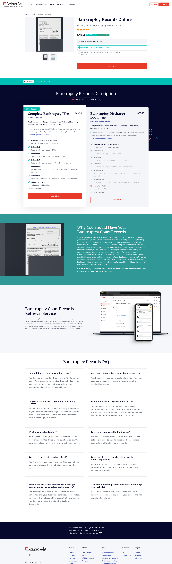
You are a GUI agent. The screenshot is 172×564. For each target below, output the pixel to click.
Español (38, 562)
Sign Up (164, 4)
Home (30, 4)
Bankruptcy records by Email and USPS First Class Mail (113, 54)
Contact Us (126, 555)
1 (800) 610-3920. (96, 528)
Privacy (138, 555)
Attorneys (61, 4)
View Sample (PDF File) (37, 118)
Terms (137, 553)
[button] (86, 29)
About (71, 553)
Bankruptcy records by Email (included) (95, 47)
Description (28, 81)
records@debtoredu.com (39, 135)
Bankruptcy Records (110, 558)
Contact (71, 4)
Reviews (71, 555)
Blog (84, 555)
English (30, 562)
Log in (154, 4)
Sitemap (138, 558)
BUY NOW (112, 66)
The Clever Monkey (109, 561)
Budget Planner (108, 553)
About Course (41, 4)
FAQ (52, 4)
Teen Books (106, 555)
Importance (40, 81)
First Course (87, 553)
